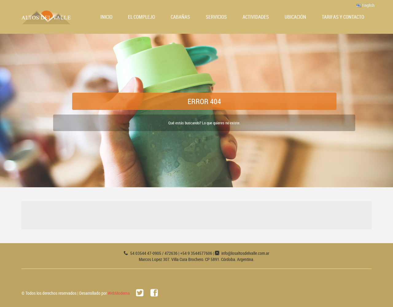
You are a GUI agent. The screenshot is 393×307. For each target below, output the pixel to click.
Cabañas (180, 17)
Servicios (216, 17)
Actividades (256, 17)
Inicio (106, 17)
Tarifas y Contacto (343, 17)
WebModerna (119, 293)
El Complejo (141, 17)
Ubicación (295, 17)
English (365, 5)
